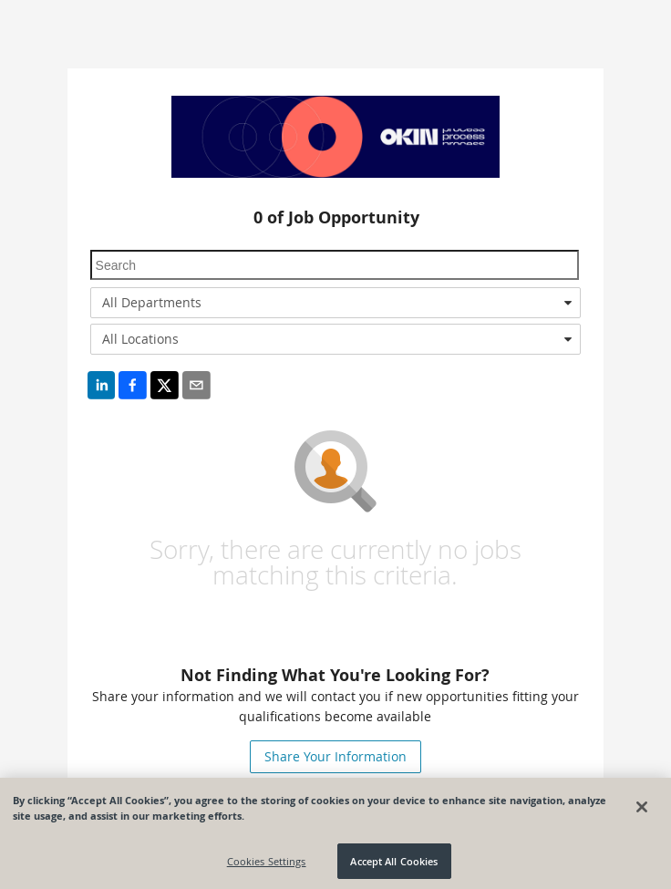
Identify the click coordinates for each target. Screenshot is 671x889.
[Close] (642, 811)
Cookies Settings (266, 865)
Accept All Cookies (394, 865)
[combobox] (336, 302)
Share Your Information (335, 756)
